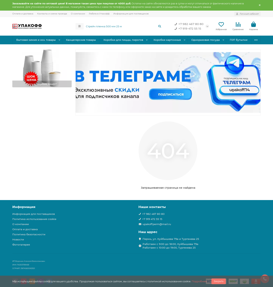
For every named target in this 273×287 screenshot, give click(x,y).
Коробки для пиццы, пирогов (123, 39)
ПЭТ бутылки (238, 39)
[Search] (124, 26)
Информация (23, 207)
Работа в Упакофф (99, 13)
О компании (78, 13)
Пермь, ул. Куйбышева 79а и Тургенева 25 (171, 238)
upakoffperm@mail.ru (157, 224)
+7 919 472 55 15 (187, 29)
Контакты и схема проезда (52, 13)
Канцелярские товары (81, 39)
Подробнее (199, 281)
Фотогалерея (21, 244)
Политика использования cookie (34, 219)
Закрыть (219, 281)
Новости (18, 239)
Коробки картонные (167, 39)
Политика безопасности (28, 234)
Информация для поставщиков (131, 13)
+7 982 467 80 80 (188, 24)
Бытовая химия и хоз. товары (36, 39)
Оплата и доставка (22, 13)
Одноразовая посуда (205, 39)
